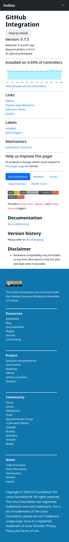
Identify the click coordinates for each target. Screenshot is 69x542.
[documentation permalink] (44, 217)
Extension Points (16, 109)
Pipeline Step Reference (20, 105)
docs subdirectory (18, 224)
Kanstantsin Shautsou (19, 147)
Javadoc (10, 113)
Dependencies (17, 183)
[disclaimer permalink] (33, 249)
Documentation (17, 176)
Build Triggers (14, 132)
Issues (53, 176)
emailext (11, 128)
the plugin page (15, 166)
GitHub (10, 101)
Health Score (39, 183)
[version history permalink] (43, 233)
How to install (18, 33)
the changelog (34, 239)
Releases (38, 176)
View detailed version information (26, 86)
